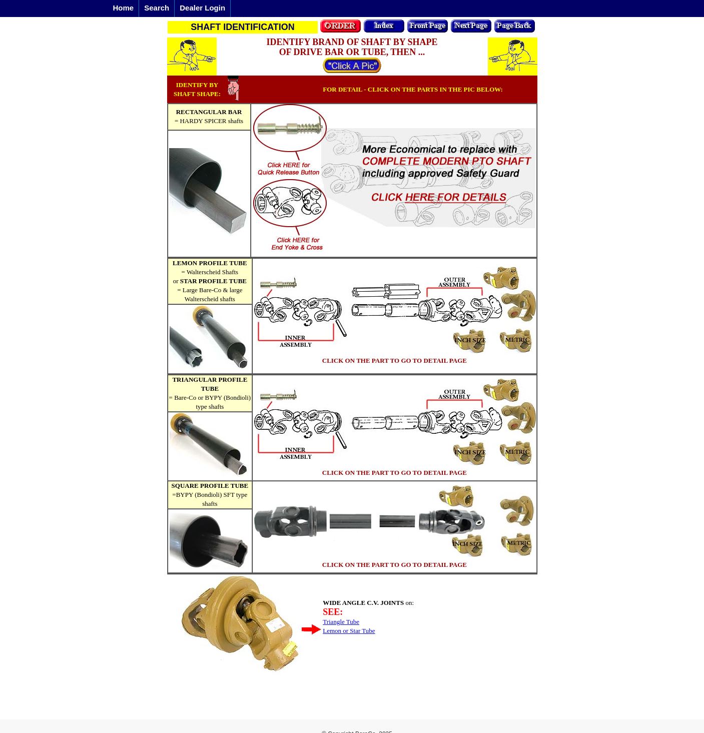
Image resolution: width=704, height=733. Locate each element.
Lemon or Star (341, 630)
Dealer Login (202, 8)
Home (123, 8)
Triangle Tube (341, 621)
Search (156, 8)
